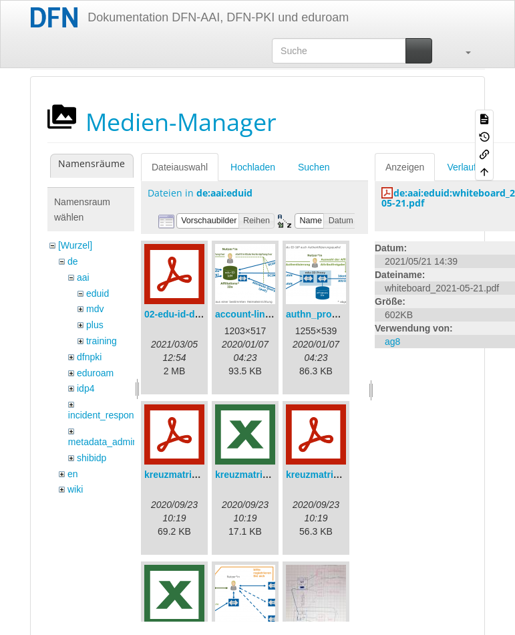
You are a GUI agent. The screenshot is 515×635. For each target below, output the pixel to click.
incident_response (106, 415)
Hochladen (252, 167)
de (72, 261)
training (101, 341)
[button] (461, 51)
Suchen (313, 167)
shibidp (91, 458)
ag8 (392, 341)
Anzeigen (404, 167)
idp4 (85, 388)
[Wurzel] (75, 245)
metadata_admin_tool (113, 441)
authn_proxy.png (323, 314)
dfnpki (89, 357)
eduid (97, 293)
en (72, 474)
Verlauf (461, 167)
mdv (95, 308)
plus (95, 325)
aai (83, 277)
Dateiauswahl (180, 167)
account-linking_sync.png (273, 314)
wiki (75, 489)
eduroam (95, 373)
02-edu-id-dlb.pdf (182, 314)
